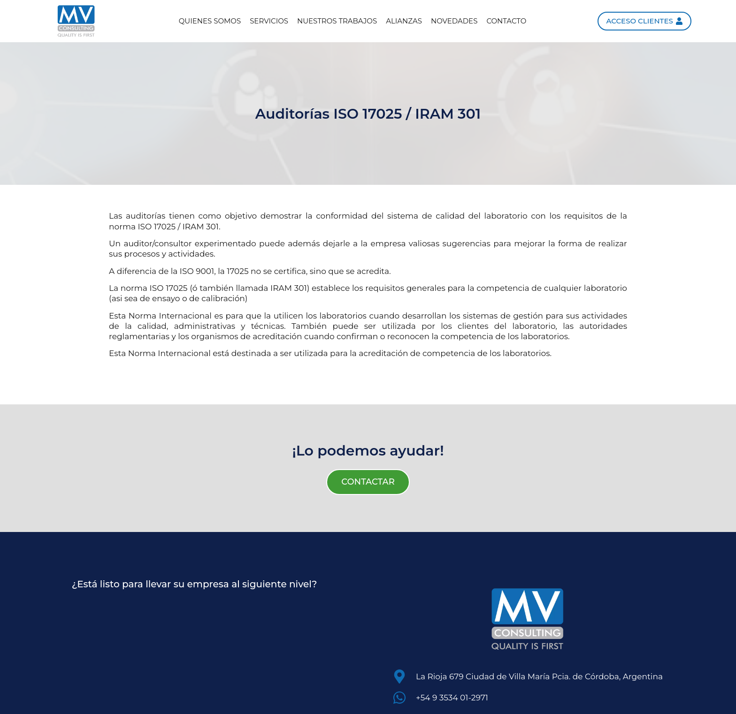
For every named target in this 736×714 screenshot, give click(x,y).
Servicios (269, 20)
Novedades (454, 20)
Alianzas (404, 20)
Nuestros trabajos (337, 20)
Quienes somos (210, 20)
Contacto (506, 20)
